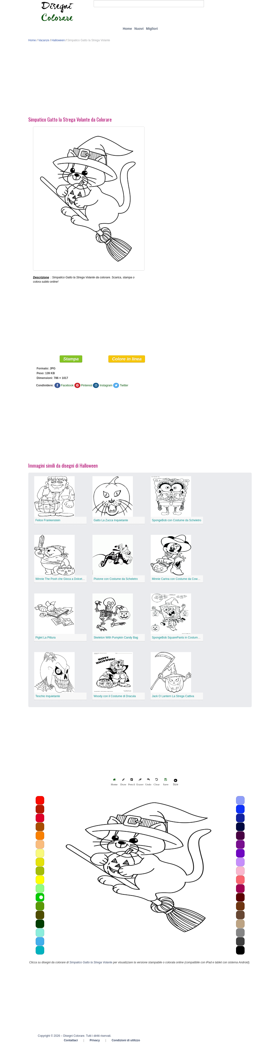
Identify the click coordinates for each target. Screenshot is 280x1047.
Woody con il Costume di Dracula (115, 696)
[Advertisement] (140, 80)
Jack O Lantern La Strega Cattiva (173, 696)
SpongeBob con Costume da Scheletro (176, 520)
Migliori (152, 29)
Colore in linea (126, 359)
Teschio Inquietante (47, 696)
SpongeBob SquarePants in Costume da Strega (182, 637)
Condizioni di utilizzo (126, 1040)
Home (127, 29)
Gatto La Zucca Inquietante (111, 520)
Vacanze (43, 40)
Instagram (106, 385)
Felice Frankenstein (47, 520)
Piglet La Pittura (45, 637)
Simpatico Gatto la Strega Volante (90, 962)
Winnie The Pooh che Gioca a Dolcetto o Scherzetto (68, 579)
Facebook (67, 385)
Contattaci (71, 1040)
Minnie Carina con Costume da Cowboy (177, 579)
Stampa (71, 359)
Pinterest (86, 385)
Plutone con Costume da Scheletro (116, 579)
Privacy (95, 1040)
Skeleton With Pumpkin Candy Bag (116, 637)
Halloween (58, 40)
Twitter (124, 385)
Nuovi (139, 29)
